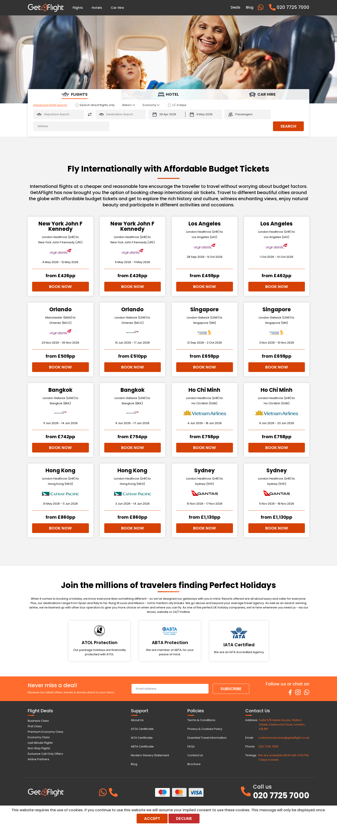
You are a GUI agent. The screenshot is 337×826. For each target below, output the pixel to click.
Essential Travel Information (207, 738)
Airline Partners (38, 759)
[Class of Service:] (151, 105)
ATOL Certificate (142, 729)
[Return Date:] (203, 114)
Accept (152, 818)
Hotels (97, 7)
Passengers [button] (244, 114)
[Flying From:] (58, 114)
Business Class (38, 721)
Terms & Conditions (201, 720)
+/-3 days (179, 105)
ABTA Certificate (142, 746)
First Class (35, 726)
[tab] (75, 94)
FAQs (191, 746)
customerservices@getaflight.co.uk (283, 738)
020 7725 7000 (268, 746)
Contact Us (195, 755)
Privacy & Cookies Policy (204, 729)
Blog (134, 764)
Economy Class (39, 737)
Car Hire (117, 7)
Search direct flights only (97, 105)
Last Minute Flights (40, 743)
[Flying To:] (120, 114)
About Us (137, 720)
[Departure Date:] (166, 114)
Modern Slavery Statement (150, 755)
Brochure (194, 764)
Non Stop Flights (39, 748)
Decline (184, 818)
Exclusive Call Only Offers (45, 754)
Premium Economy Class (45, 732)
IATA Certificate (142, 738)
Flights (78, 7)
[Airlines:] (71, 126)
